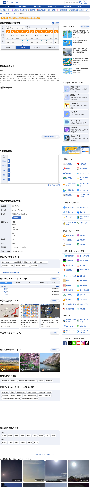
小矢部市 (23, 442)
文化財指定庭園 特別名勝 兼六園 (11, 398)
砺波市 (16, 442)
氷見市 (10, 442)
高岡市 (4, 442)
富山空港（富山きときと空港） (27, 380)
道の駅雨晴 (5, 392)
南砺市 (30, 442)
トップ (2, 13)
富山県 (13, 13)
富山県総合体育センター (22, 265)
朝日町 (53, 435)
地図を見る (16, 217)
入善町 (47, 435)
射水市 (36, 442)
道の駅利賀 (34, 265)
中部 (7, 13)
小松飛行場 (49, 380)
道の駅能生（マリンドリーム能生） (11, 395)
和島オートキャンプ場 (44, 395)
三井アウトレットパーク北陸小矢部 (11, 262)
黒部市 (22, 435)
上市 (5, 294)
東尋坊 (12, 392)
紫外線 (4, 161)
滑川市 (16, 435)
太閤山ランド (27, 262)
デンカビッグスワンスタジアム (36, 392)
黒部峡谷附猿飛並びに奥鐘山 (30, 398)
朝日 (5, 289)
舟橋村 (28, 435)
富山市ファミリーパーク (40, 262)
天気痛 (4, 165)
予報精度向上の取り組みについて (44, 454)
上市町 (35, 435)
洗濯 (4, 179)
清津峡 (49, 392)
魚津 (5, 292)
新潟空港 (40, 380)
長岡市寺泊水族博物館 (30, 395)
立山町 (41, 435)
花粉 (4, 174)
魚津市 (10, 435)
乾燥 (4, 170)
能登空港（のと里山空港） (9, 380)
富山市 (4, 435)
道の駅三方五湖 (21, 392)
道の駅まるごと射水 (7, 265)
